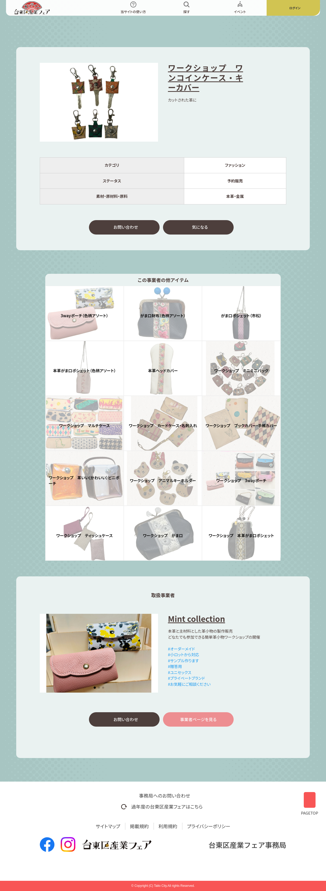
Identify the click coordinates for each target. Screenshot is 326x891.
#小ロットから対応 (183, 656)
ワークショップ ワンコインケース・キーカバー (205, 77)
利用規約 (168, 826)
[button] (95, 689)
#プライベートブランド (186, 679)
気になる (200, 227)
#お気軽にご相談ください (189, 685)
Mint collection (196, 620)
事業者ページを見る (198, 721)
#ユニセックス (179, 673)
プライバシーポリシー (209, 826)
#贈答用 (175, 667)
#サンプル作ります (183, 662)
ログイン (295, 7)
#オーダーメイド (181, 650)
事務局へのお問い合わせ (164, 795)
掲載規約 (139, 826)
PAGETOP (309, 802)
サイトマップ (108, 826)
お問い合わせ (126, 227)
